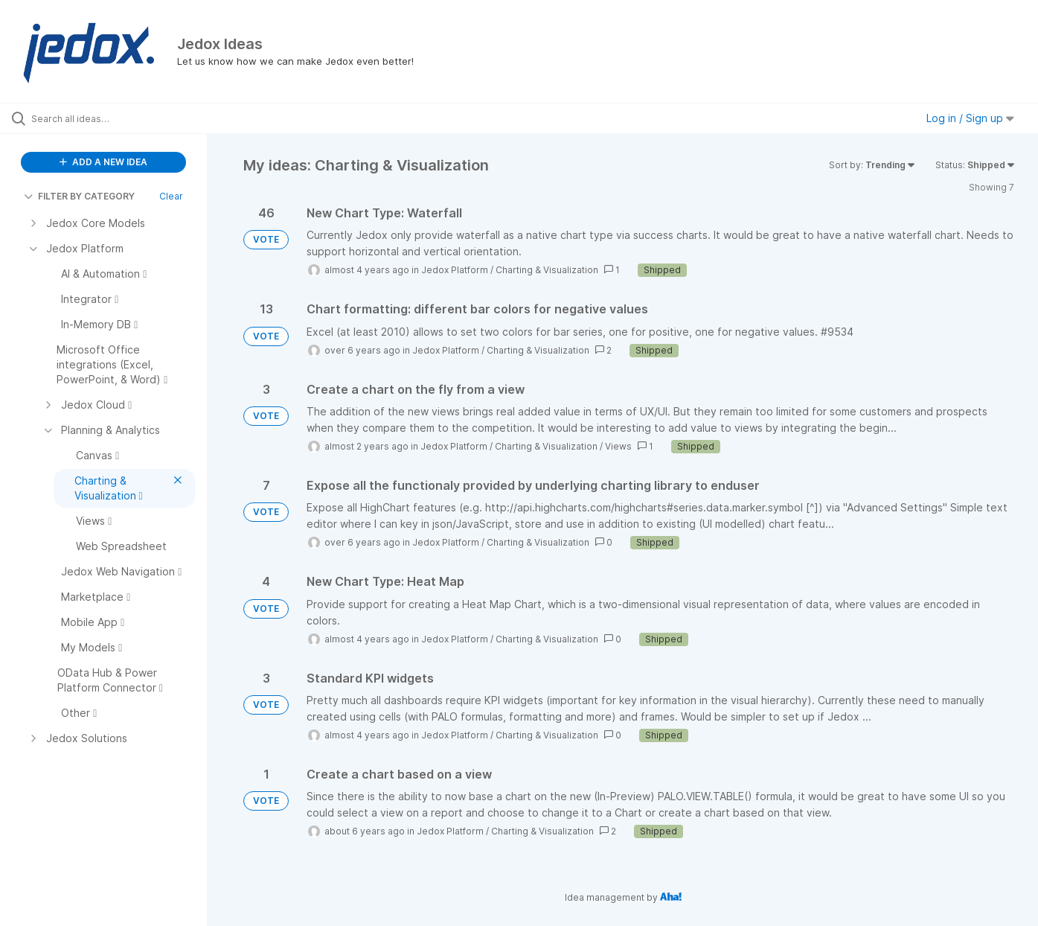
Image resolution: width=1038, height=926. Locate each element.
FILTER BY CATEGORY (79, 196)
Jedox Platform (454, 269)
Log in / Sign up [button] (970, 118)
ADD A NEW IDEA (103, 161)
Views (618, 446)
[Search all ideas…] (122, 118)
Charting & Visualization (547, 269)
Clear (171, 196)
